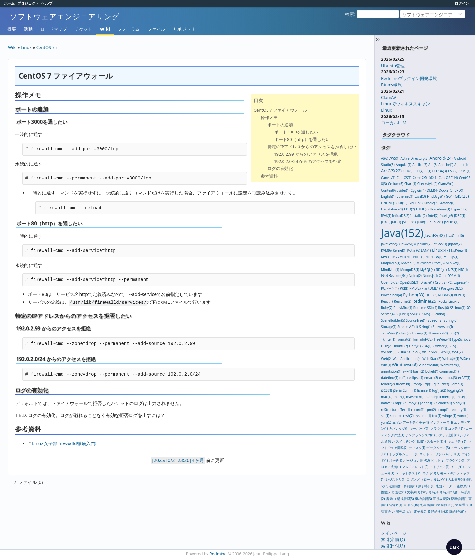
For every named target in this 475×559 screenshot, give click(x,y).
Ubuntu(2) (400, 346)
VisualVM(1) (430, 352)
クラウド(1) (438, 428)
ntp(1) (399, 403)
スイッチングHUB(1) (411, 441)
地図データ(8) (446, 486)
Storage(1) (388, 326)
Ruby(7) (386, 307)
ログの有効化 (280, 168)
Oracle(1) (427, 282)
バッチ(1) (395, 460)
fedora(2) (388, 384)
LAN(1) (426, 250)
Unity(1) (415, 346)
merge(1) (448, 397)
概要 (11, 29)
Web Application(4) (407, 358)
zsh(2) (397, 422)
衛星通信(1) (463, 505)
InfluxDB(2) (400, 215)
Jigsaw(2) (455, 244)
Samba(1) (441, 314)
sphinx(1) (397, 415)
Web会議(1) (450, 358)
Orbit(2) (441, 282)
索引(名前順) (393, 539)
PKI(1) (404, 288)
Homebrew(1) (440, 209)
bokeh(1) (431, 371)
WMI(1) (446, 352)
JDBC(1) (459, 215)
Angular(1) (403, 165)
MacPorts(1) (416, 257)
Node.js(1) (430, 275)
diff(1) (403, 377)
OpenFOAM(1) (449, 275)
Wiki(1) (386, 365)
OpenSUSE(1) (409, 282)
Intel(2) (433, 215)
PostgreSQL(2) (452, 288)
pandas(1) (427, 403)
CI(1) (427, 171)
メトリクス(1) (439, 466)
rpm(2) (431, 409)
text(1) (436, 415)
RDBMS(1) (445, 295)
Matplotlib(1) (390, 263)
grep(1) (457, 384)
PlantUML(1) (430, 288)
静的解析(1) (457, 511)
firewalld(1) (404, 384)
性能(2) (386, 492)
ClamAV (388, 97)
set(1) (385, 415)
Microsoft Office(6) (431, 263)
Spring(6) (450, 320)
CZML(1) (464, 171)
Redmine (218, 554)
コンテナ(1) (456, 428)
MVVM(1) (399, 257)
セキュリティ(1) (455, 441)
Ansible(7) (419, 165)
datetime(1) (389, 377)
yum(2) (386, 422)
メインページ (393, 533)
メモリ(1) (457, 466)
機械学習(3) (423, 498)
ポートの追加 (280, 125)
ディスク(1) (417, 447)
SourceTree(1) (416, 320)
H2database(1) (392, 209)
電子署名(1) (422, 511)
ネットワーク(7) (431, 454)
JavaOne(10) (455, 235)
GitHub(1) (415, 203)
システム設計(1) (447, 435)
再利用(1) (410, 486)
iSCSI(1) (386, 390)
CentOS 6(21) (424, 177)
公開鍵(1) (395, 486)
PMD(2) (415, 288)
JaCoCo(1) (436, 222)
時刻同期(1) (451, 492)
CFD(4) (418, 171)
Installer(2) (418, 215)
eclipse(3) (416, 377)
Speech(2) (435, 320)
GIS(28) (462, 196)
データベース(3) (438, 447)
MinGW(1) (453, 263)
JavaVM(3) (408, 244)
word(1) (462, 415)
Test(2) (405, 333)
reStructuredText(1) (395, 409)
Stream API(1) (407, 326)
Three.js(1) (419, 333)
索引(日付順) (393, 546)
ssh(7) (409, 415)
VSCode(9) (388, 352)
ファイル (156, 29)
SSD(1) (415, 314)
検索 (349, 14)
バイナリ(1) (452, 454)
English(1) (388, 196)
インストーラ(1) (441, 422)
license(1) (424, 390)
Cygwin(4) (418, 190)
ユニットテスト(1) (408, 473)
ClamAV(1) (445, 183)
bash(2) (418, 371)
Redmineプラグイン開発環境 (409, 78)
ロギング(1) (414, 479)
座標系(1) (463, 486)
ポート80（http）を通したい (302, 139)
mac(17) (386, 397)
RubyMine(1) (402, 307)
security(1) (458, 409)
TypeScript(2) (462, 339)
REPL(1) (459, 295)
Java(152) (402, 233)
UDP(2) (386, 346)
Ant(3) (432, 165)
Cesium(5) (395, 183)
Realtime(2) (402, 301)
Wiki (105, 29)
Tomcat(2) (403, 339)
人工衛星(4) (456, 479)
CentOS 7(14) (448, 177)
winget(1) (449, 415)
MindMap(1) (390, 269)
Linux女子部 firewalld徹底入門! (64, 443)
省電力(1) (395, 505)
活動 (28, 29)
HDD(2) (409, 209)
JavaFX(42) (435, 235)
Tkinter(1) (388, 339)
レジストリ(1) (395, 479)
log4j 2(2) (439, 390)
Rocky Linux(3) (449, 301)
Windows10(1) (429, 365)
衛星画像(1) (428, 505)
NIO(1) (463, 269)
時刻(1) (437, 492)
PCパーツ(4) (390, 288)
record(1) (417, 409)
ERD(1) (460, 190)
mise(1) (462, 397)
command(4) (449, 371)
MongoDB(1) (409, 269)
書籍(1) (391, 498)
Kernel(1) (399, 250)
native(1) (387, 403)
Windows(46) (405, 364)
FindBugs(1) (436, 196)
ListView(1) (459, 250)
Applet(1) (461, 165)
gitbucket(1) (442, 384)
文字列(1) (413, 492)
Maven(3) (408, 263)
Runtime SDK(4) (425, 307)
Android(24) (440, 158)
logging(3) (455, 390)
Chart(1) (410, 183)
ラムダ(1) (429, 473)
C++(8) (407, 171)
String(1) (425, 326)
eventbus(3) (448, 377)
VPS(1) (453, 346)
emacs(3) (431, 377)
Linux (386, 110)
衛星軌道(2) (445, 505)
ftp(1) (429, 384)
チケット (83, 29)
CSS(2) (452, 171)
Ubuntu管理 (393, 66)
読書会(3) (388, 511)
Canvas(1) (388, 177)
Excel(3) (420, 196)
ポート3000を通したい (296, 132)
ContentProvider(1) (395, 190)
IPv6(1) (386, 215)
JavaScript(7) (390, 244)
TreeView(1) (442, 339)
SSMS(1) (427, 314)
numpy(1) (412, 403)
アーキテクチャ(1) (416, 422)
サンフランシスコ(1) (420, 435)
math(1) (399, 397)
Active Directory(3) (414, 158)
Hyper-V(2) (459, 209)
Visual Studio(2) (409, 352)
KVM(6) (386, 250)
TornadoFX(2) (422, 339)
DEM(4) (432, 190)
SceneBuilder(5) (393, 320)
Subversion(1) (443, 326)
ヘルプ (46, 3)
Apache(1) (445, 165)
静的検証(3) (439, 511)
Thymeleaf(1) (438, 333)
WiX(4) (465, 358)
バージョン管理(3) (416, 460)
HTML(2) (422, 209)
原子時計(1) (426, 486)
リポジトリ (184, 29)
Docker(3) (446, 190)
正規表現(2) (441, 498)
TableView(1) (390, 333)
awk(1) (407, 371)
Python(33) (413, 295)
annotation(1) (391, 371)
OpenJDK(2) (390, 282)
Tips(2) (454, 333)
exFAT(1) (464, 377)
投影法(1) (399, 492)
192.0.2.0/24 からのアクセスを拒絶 (308, 161)
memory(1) (433, 397)
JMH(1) (396, 222)
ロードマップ (53, 29)
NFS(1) (452, 269)
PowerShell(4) (391, 295)
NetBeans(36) (394, 275)
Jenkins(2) (424, 244)
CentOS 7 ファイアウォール (280, 110)
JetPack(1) (440, 244)
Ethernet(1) (405, 196)
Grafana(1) (446, 203)
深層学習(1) (459, 498)
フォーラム (129, 29)
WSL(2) (457, 352)
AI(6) (384, 158)
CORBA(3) (439, 171)
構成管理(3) (405, 498)
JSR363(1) (409, 222)
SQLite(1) (402, 314)
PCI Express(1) (458, 282)
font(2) (419, 384)
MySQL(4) (427, 269)
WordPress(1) (450, 365)
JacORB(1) (451, 222)
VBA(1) (426, 346)
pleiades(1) (444, 403)
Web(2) (386, 358)
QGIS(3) (431, 295)
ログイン (462, 3)
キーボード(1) (419, 428)
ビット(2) (438, 460)
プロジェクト (28, 3)
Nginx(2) (415, 275)
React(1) (387, 301)
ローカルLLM (393, 123)
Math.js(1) (451, 257)
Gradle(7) (430, 203)
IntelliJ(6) (446, 215)
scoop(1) (443, 409)
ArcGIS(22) (391, 171)
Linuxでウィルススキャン (405, 104)
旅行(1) (426, 492)
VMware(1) (440, 346)
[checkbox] (454, 547)
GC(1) (450, 196)
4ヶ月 (198, 460)
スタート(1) (435, 441)
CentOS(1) (403, 177)
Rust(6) (443, 307)
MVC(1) (386, 257)
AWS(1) (394, 158)
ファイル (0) (27, 482)
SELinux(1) (457, 307)
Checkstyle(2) (427, 183)
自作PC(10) (411, 505)
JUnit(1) (422, 222)
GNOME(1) (389, 203)
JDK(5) (385, 222)
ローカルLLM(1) (435, 479)
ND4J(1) (441, 269)
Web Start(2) (431, 358)
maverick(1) (414, 397)
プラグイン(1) (455, 460)
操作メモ (269, 117)
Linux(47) (441, 250)
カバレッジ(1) (398, 428)
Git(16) (402, 203)
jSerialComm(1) (404, 390)
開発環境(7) (404, 511)
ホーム (9, 3)
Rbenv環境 (391, 84)
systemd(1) (423, 415)
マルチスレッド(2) (415, 466)
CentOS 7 (45, 47)
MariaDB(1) (434, 257)
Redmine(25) (424, 301)
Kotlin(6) (413, 250)
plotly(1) (459, 403)
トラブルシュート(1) (403, 454)
